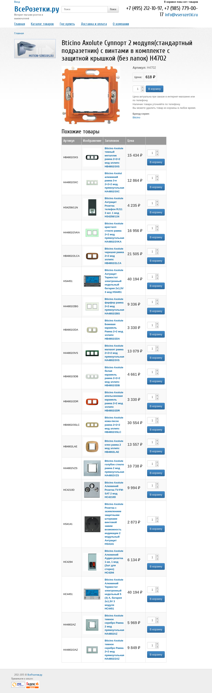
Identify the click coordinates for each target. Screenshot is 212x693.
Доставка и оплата (94, 24)
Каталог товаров (42, 24)
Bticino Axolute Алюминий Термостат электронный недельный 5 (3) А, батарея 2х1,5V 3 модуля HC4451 (114, 594)
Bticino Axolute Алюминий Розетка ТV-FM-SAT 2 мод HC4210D (114, 490)
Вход (17, 2)
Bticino (136, 117)
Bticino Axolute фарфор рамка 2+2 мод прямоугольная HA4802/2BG (114, 306)
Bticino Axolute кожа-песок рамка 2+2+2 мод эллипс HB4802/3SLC (114, 424)
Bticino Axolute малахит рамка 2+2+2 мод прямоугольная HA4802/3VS (114, 353)
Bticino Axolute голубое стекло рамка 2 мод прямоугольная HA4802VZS (114, 468)
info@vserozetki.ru (181, 14)
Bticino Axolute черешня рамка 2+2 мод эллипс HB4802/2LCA (114, 256)
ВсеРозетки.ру (36, 9)
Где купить (67, 24)
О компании (121, 24)
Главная (19, 24)
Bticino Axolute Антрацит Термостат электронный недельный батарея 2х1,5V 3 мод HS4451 (114, 281)
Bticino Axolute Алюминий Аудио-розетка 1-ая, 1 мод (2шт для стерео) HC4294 (114, 561)
